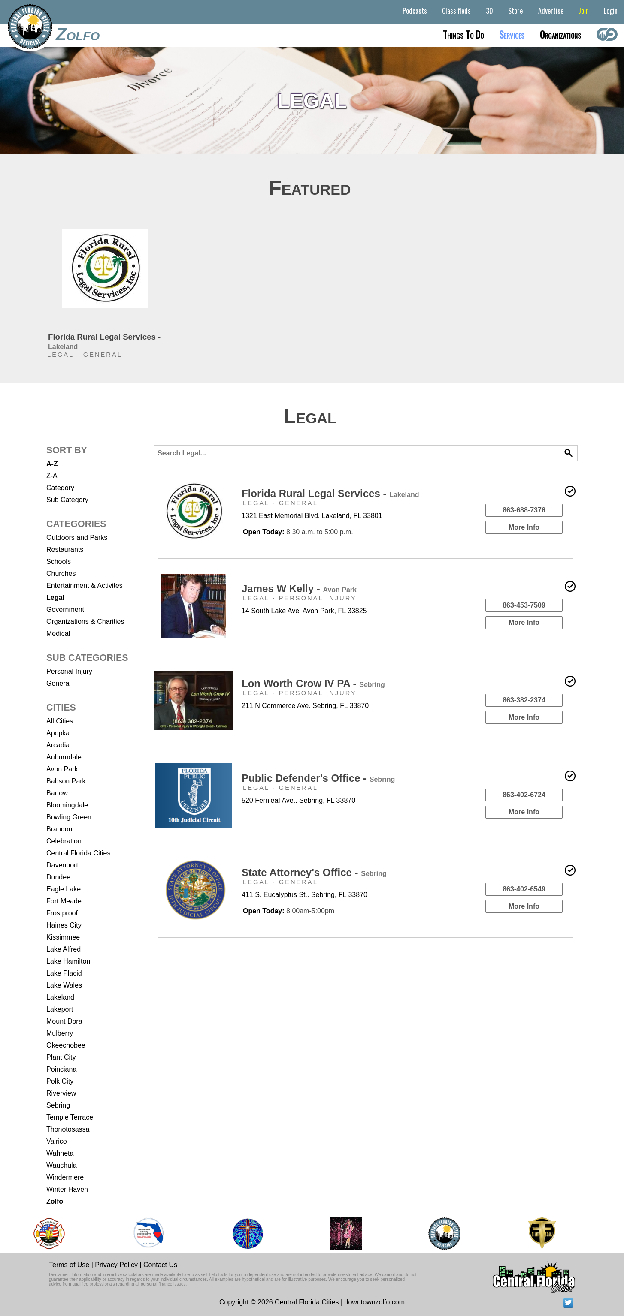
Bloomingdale (67, 805)
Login (611, 11)
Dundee (58, 877)
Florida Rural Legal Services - (330, 493)
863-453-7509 (524, 605)
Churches (61, 573)
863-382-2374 (524, 700)
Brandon (59, 829)
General (58, 683)
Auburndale (64, 757)
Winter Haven (67, 1189)
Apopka (58, 733)
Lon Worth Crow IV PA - (313, 683)
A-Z (52, 463)
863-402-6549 (524, 889)
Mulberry (59, 1033)
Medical (58, 633)
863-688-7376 (524, 510)
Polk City (59, 1081)
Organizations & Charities (85, 621)
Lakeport (59, 1009)
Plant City (61, 1057)
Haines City (64, 925)
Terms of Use (69, 1264)
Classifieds (456, 11)
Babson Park (66, 781)
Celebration (64, 841)
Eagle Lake (63, 889)
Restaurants (64, 549)
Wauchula (61, 1165)
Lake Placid (64, 973)
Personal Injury (69, 671)
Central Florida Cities (78, 853)
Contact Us (160, 1264)
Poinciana (61, 1069)
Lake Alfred (63, 949)
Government (65, 609)
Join (584, 11)
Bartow (57, 793)
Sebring (58, 1105)
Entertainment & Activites (84, 585)
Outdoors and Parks (76, 537)
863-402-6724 (524, 794)
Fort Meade (64, 901)
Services (511, 34)
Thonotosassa (68, 1129)
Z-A (52, 475)
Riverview (61, 1093)
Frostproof (62, 913)
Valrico (56, 1141)
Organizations (560, 34)
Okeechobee (65, 1045)
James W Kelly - (299, 588)
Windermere (65, 1177)
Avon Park (62, 769)
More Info (524, 527)
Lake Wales (64, 985)
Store (515, 11)
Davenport (62, 865)
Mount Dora (64, 1021)
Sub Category (67, 499)
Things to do (463, 34)
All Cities (59, 721)
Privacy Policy (116, 1264)
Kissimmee (63, 937)
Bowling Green (68, 817)
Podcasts (415, 11)
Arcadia (58, 745)
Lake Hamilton (68, 961)
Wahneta (59, 1153)
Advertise (550, 11)
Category (60, 487)
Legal (55, 597)
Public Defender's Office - (318, 778)
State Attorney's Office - (314, 872)
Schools (58, 561)
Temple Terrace (69, 1117)
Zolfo (78, 34)
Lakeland (60, 997)
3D (489, 11)
